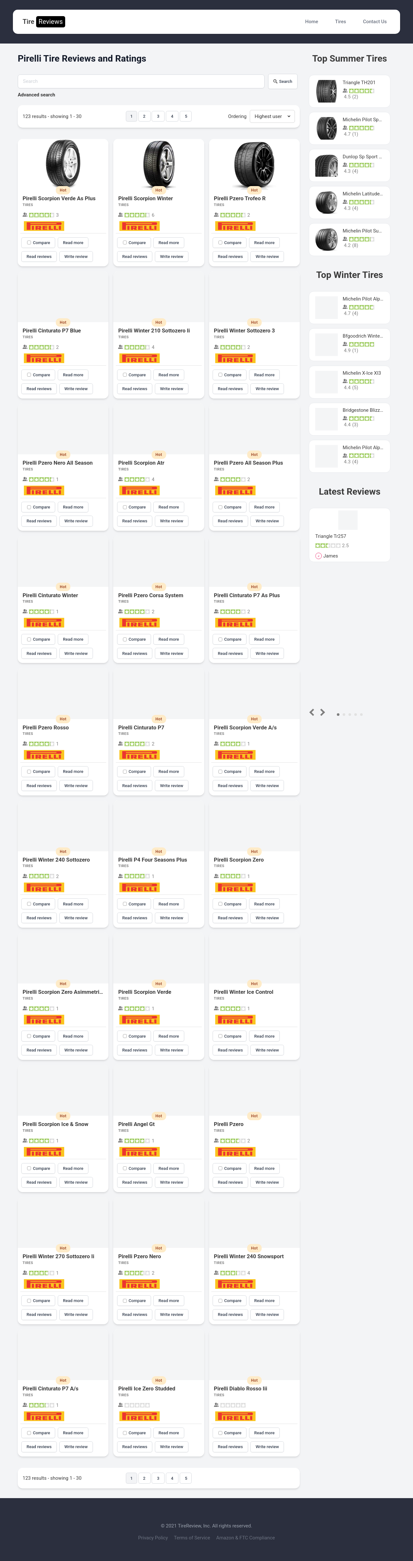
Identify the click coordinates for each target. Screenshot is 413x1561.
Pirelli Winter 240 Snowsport (249, 1256)
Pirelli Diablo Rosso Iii (240, 1388)
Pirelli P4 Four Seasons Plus (152, 859)
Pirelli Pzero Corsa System (150, 595)
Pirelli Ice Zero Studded (146, 1388)
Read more (73, 242)
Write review (76, 256)
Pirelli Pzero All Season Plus (248, 462)
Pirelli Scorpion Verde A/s (245, 727)
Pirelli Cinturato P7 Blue (52, 330)
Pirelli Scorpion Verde (144, 992)
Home (311, 22)
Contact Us (375, 22)
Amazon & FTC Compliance (245, 1538)
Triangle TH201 (359, 82)
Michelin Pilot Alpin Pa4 (368, 447)
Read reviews (39, 256)
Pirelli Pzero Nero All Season (58, 462)
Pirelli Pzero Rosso (46, 727)
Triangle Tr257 (330, 536)
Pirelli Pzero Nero (139, 1256)
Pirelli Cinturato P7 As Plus (247, 595)
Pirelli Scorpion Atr (141, 462)
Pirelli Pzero (229, 1124)
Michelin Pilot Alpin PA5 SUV (373, 299)
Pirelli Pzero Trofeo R (240, 198)
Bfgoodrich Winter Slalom (370, 336)
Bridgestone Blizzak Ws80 (370, 410)
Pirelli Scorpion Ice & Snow (55, 1124)
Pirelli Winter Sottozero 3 (244, 330)
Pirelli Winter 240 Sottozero (56, 859)
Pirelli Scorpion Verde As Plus (59, 198)
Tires (340, 22)
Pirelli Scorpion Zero (239, 859)
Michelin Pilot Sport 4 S (368, 120)
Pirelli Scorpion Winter (145, 198)
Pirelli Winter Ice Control (243, 992)
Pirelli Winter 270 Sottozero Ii (58, 1256)
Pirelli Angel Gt (136, 1124)
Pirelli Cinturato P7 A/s (50, 1388)
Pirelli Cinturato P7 (141, 727)
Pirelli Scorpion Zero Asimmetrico (64, 992)
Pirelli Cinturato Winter (50, 595)
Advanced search (36, 95)
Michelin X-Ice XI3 (362, 373)
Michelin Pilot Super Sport (370, 231)
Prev (313, 712)
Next (321, 712)
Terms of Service (192, 1538)
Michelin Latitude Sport (367, 194)
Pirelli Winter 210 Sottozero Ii (154, 330)
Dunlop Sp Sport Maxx (366, 157)
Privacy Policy (153, 1538)
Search (282, 81)
